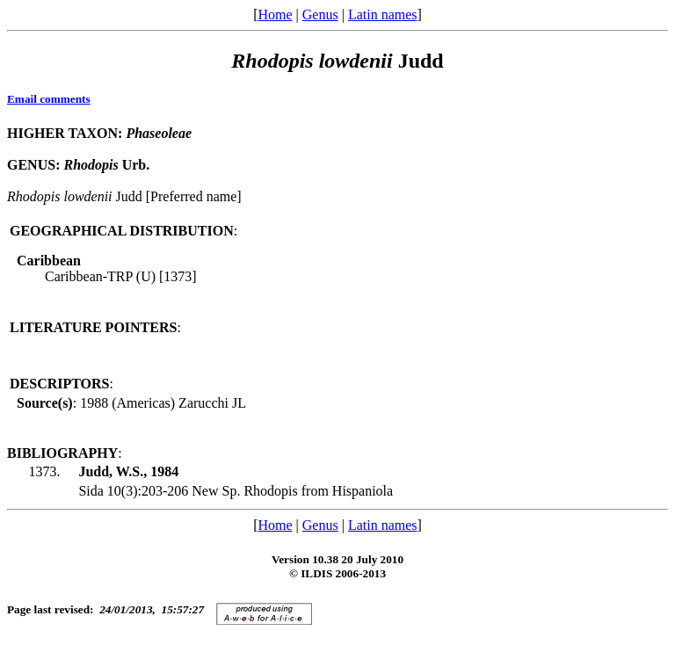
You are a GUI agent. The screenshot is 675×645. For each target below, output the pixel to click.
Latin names (382, 14)
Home (275, 14)
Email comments (49, 98)
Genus (320, 14)
